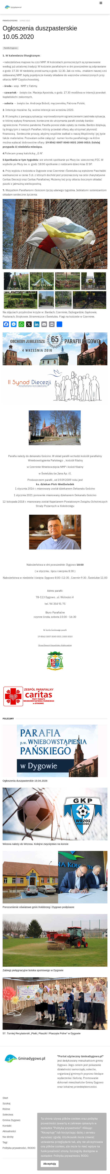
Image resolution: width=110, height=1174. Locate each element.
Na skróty (8, 1136)
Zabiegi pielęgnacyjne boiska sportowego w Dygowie (33, 970)
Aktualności (9, 1131)
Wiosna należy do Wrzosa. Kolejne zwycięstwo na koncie (35, 843)
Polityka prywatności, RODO (19, 1147)
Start (5, 1097)
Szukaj (6, 1103)
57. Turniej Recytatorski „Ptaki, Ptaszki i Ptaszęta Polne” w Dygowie (42, 1033)
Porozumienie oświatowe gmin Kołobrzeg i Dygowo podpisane (38, 907)
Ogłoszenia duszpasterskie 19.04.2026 (25, 780)
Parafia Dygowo (10, 48)
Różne (6, 1108)
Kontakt (7, 1125)
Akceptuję (49, 1163)
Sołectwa (8, 1114)
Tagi (5, 1142)
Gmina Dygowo (11, 1120)
